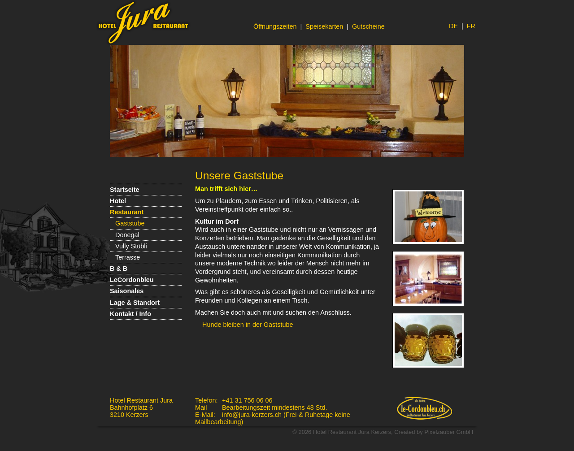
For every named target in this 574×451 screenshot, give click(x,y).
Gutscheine (368, 26)
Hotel (118, 200)
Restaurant (127, 212)
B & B (118, 268)
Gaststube (130, 223)
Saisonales (127, 291)
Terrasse (127, 257)
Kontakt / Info (130, 313)
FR (471, 26)
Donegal (127, 235)
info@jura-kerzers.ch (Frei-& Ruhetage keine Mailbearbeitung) (272, 418)
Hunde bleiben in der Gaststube (247, 324)
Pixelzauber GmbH (448, 432)
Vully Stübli (131, 246)
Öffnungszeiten (275, 26)
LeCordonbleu (132, 279)
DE (453, 26)
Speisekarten (324, 26)
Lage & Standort (135, 302)
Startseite (124, 189)
